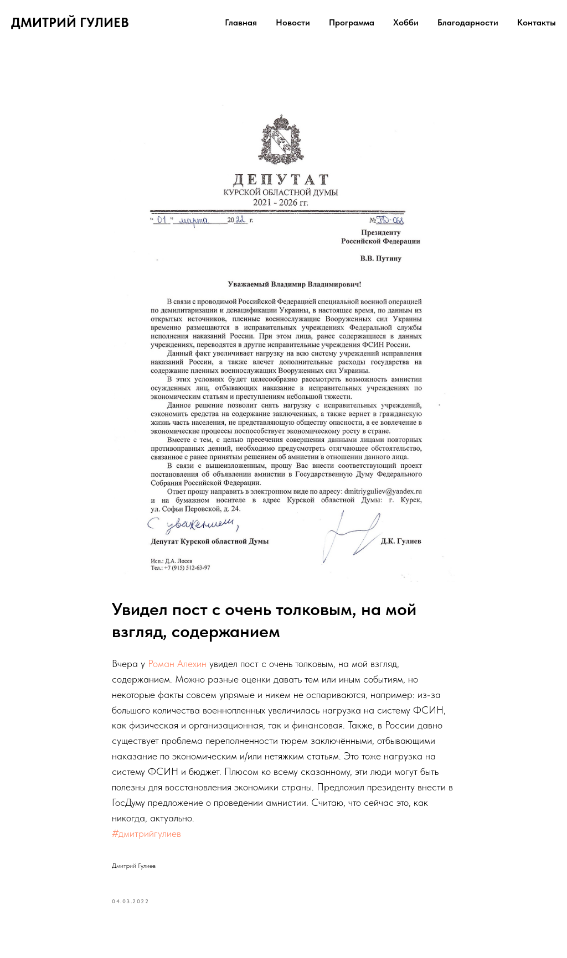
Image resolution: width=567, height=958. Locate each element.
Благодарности (467, 22)
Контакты (536, 22)
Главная (241, 22)
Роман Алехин (177, 663)
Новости (293, 22)
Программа (351, 22)
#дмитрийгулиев (146, 833)
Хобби (406, 22)
